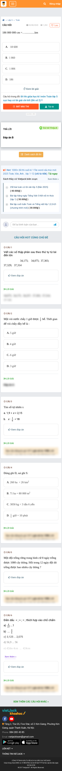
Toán (18, 20)
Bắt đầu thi (21, 106)
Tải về (49, 107)
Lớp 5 (10, 20)
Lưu (54, 25)
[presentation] (41, 319)
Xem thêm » (53, 179)
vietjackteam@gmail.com (21, 736)
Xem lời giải (31, 89)
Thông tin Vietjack (13, 754)
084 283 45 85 (16, 732)
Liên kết (7, 748)
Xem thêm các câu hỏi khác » (31, 701)
